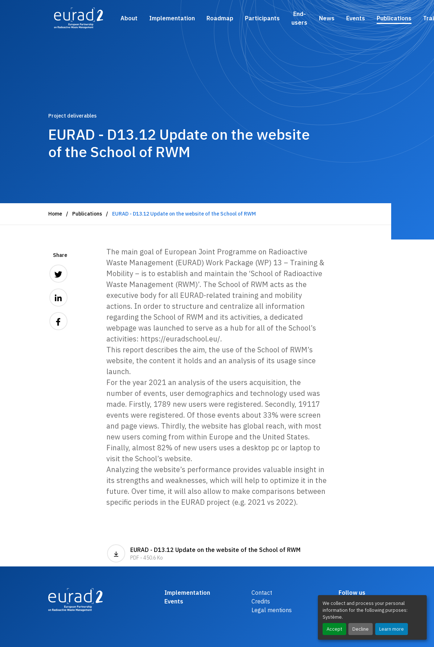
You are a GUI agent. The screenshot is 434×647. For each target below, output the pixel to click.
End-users (299, 18)
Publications (394, 18)
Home (55, 213)
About (129, 18)
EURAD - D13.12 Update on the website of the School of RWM (203, 553)
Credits (260, 601)
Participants (262, 18)
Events (355, 18)
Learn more (391, 629)
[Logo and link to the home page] (78, 18)
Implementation (172, 18)
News (327, 18)
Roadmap (219, 18)
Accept (334, 629)
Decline (360, 629)
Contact (261, 592)
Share (60, 255)
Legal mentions (271, 610)
